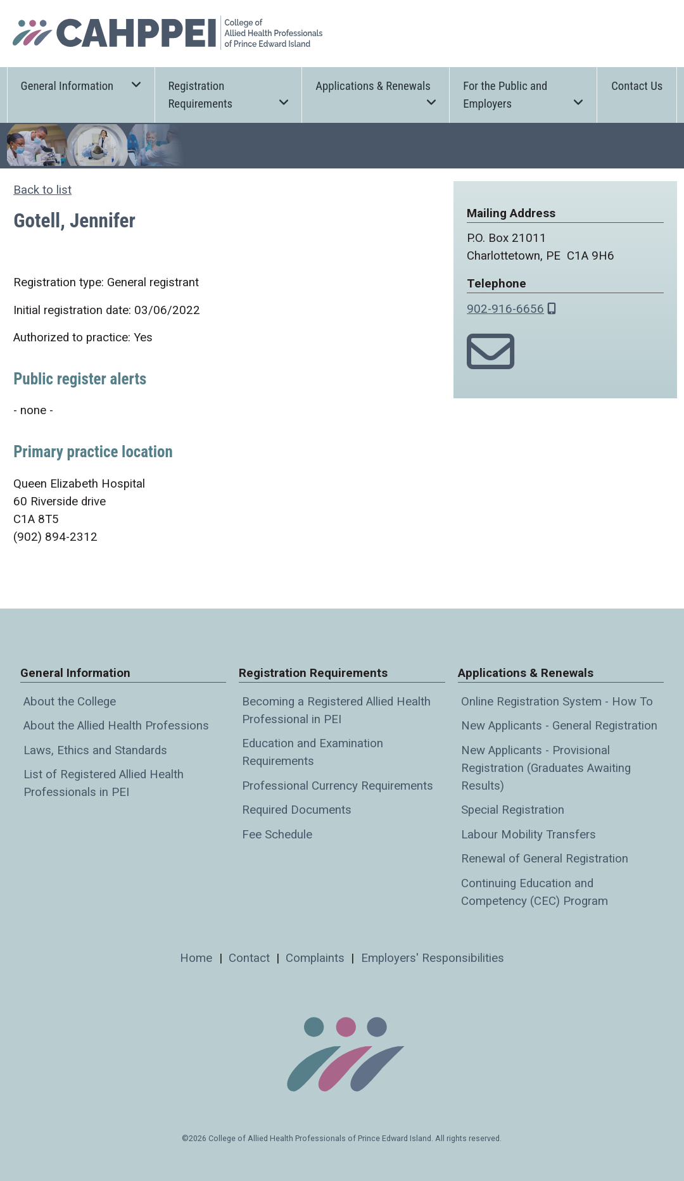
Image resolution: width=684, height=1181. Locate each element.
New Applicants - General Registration (559, 726)
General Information (81, 85)
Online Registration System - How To (557, 702)
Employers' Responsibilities (432, 958)
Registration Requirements (228, 95)
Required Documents (297, 810)
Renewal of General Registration (544, 859)
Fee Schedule (277, 835)
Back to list (42, 190)
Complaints (315, 958)
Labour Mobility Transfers (528, 835)
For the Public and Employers (523, 95)
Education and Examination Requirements (312, 752)
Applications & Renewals (375, 92)
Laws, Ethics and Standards (95, 750)
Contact (249, 958)
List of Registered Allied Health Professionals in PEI (103, 783)
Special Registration (512, 810)
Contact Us (636, 86)
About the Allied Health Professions (116, 726)
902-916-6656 (505, 309)
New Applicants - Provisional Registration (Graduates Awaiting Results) (546, 768)
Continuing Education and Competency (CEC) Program (534, 892)
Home (196, 958)
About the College (69, 702)
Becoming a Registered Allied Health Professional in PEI (336, 710)
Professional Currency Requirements (337, 786)
